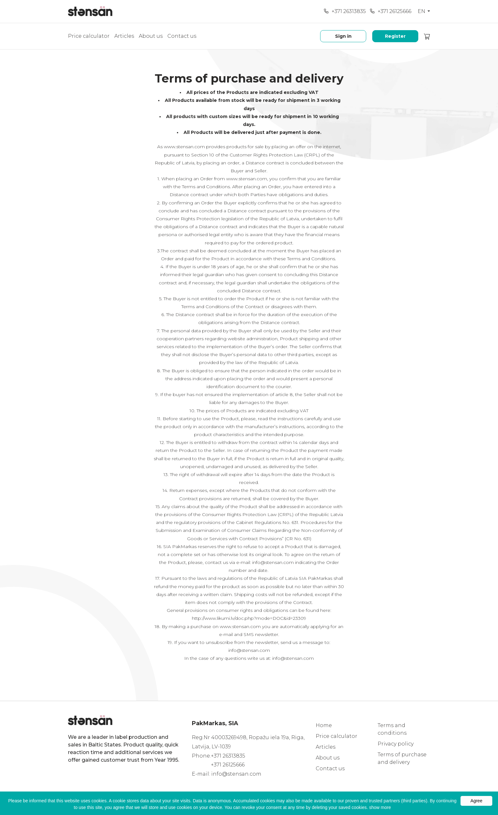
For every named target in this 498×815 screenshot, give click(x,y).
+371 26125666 (390, 11)
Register (395, 36)
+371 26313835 (345, 11)
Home (324, 725)
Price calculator (89, 36)
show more (380, 807)
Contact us (181, 36)
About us (151, 36)
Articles (124, 36)
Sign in (343, 36)
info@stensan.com (236, 774)
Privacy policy (396, 744)
